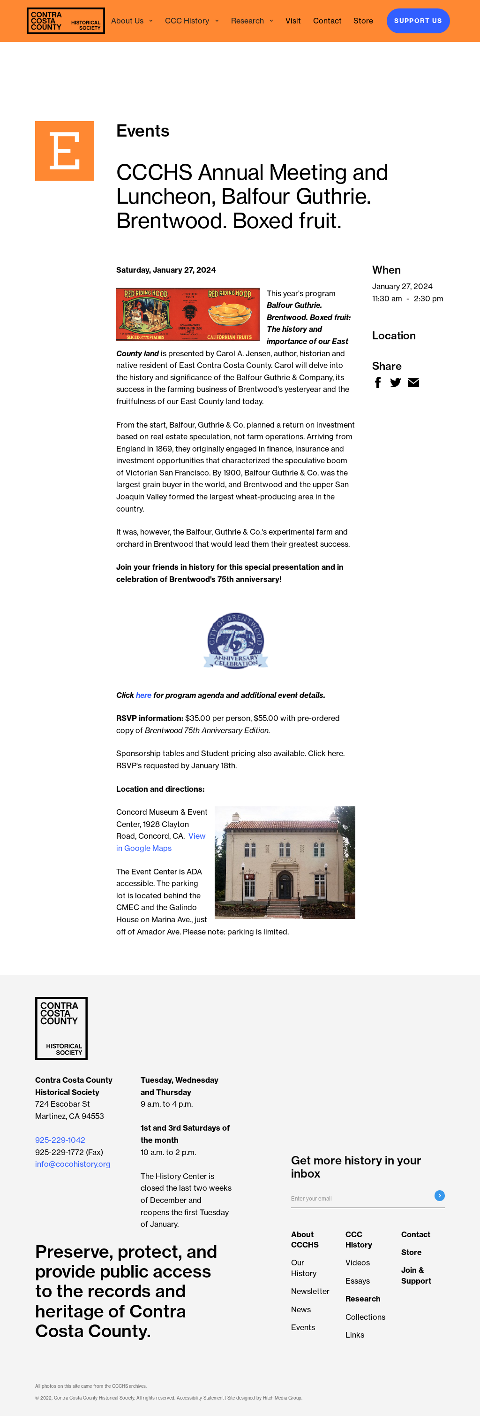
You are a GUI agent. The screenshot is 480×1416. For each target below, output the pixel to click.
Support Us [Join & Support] (418, 21)
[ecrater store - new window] (363, 21)
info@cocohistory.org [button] (73, 1164)
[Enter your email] (368, 1199)
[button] (132, 21)
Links (354, 1334)
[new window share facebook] (377, 382)
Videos (357, 1262)
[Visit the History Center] (293, 21)
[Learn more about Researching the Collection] (363, 1298)
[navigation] (66, 21)
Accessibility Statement (200, 1398)
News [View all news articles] (301, 1309)
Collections (365, 1317)
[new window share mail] (413, 382)
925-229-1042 (60, 1140)
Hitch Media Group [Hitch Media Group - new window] (282, 1398)
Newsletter (310, 1291)
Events (303, 1327)
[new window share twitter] (395, 382)
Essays (357, 1281)
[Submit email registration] (440, 1195)
